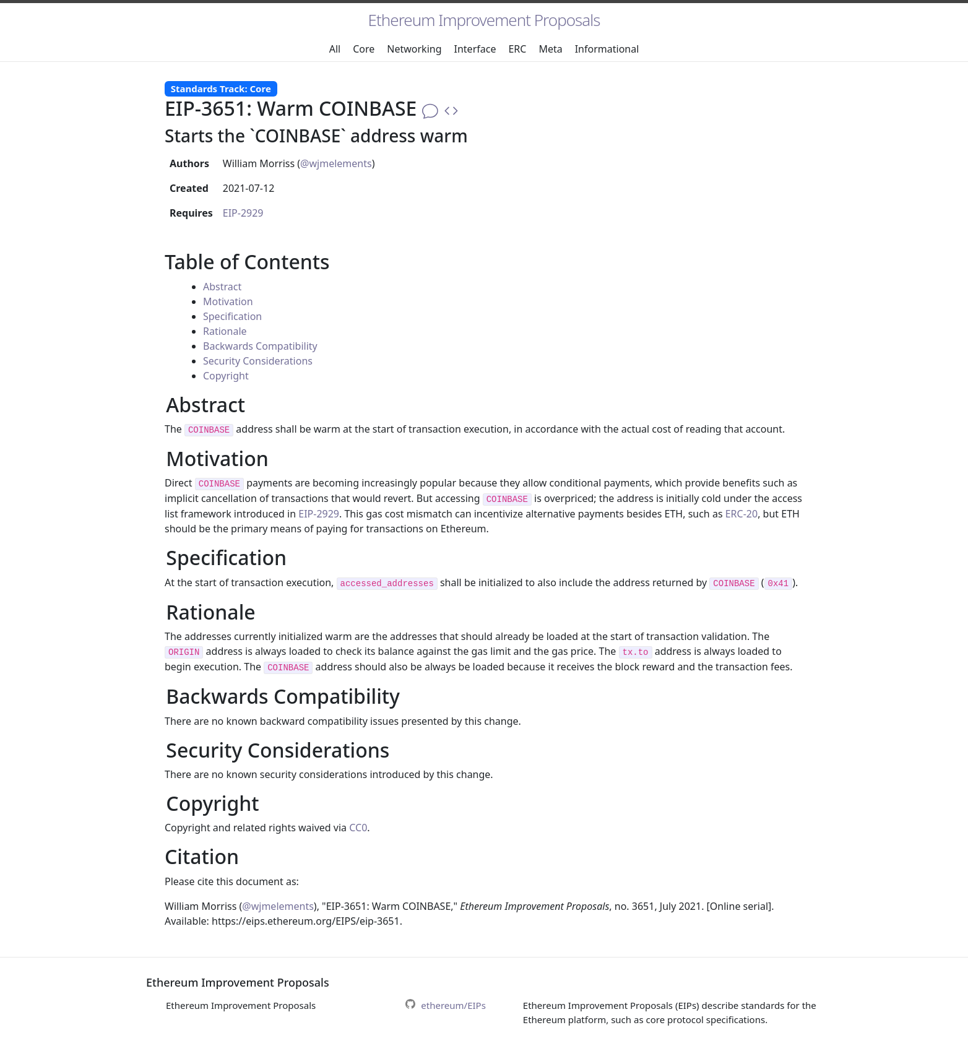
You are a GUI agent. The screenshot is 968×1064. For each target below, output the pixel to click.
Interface (475, 49)
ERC (517, 49)
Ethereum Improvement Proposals (484, 20)
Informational (607, 49)
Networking (414, 49)
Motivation (228, 301)
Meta (550, 49)
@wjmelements (336, 163)
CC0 (358, 827)
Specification (232, 316)
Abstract (222, 286)
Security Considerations (258, 361)
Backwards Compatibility (260, 346)
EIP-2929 (243, 213)
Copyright (226, 376)
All (334, 49)
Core (363, 49)
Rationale (225, 331)
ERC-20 (741, 514)
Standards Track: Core (221, 88)
